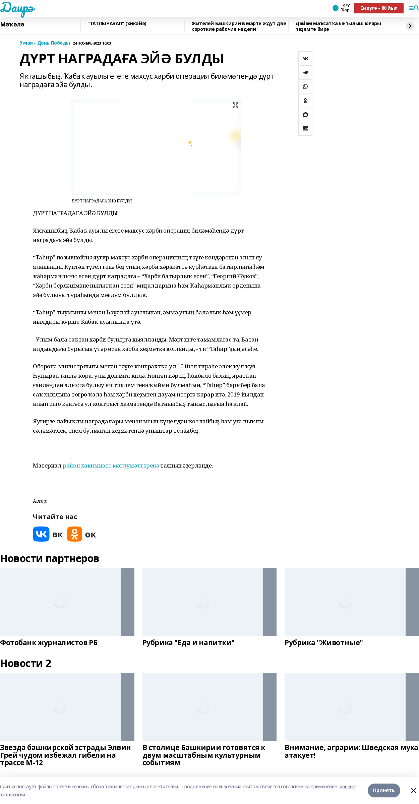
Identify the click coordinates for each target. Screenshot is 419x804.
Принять (384, 790)
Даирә (16, 7)
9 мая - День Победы (44, 43)
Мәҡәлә (12, 24)
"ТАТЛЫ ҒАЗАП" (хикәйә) (116, 23)
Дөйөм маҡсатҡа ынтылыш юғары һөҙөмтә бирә (338, 26)
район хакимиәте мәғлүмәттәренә (111, 465)
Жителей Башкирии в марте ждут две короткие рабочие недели (238, 26)
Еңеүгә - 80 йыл (379, 8)
